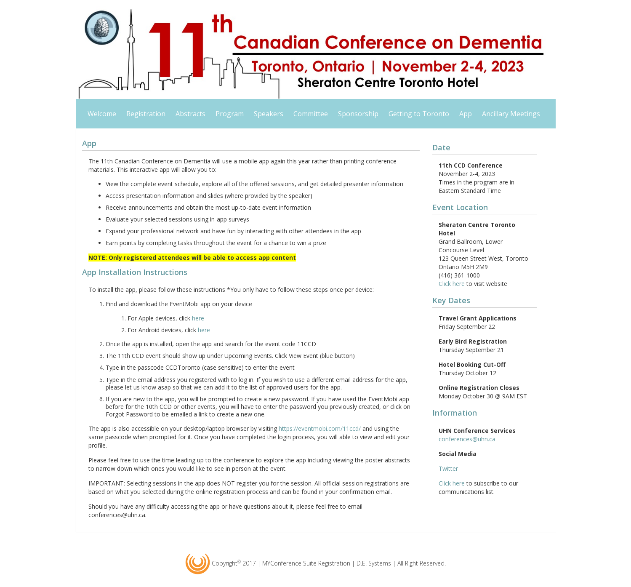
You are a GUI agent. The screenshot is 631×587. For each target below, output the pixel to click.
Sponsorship (358, 113)
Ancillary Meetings (511, 113)
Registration (145, 113)
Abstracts (190, 113)
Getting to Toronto (419, 113)
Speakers (268, 113)
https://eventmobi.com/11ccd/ (320, 428)
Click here (452, 284)
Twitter (448, 468)
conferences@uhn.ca (467, 439)
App (465, 113)
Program (230, 113)
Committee (310, 113)
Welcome (102, 113)
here (198, 318)
